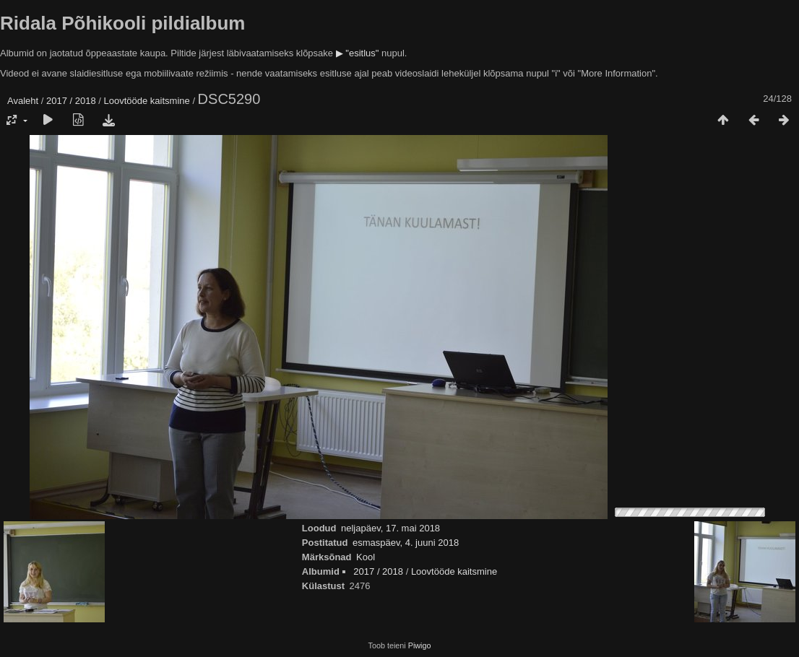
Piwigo (419, 645)
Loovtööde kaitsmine (147, 100)
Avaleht (22, 100)
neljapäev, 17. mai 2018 (390, 528)
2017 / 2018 (71, 100)
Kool (365, 557)
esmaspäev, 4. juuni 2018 (406, 542)
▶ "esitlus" (357, 53)
